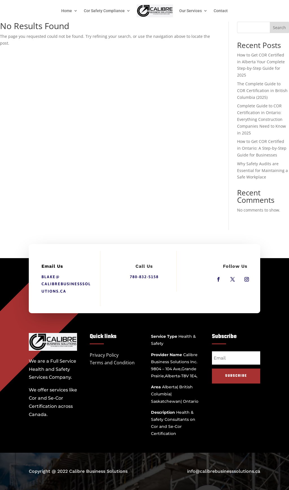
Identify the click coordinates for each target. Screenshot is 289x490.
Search (279, 27)
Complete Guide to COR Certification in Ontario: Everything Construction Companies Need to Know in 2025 (261, 119)
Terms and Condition (112, 363)
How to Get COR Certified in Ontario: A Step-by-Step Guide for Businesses (261, 148)
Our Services (190, 10)
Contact (221, 10)
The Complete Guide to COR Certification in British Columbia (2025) (262, 90)
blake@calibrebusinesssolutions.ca (66, 284)
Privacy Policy (104, 355)
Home (66, 10)
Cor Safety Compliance (104, 10)
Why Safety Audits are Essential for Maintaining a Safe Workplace (262, 170)
